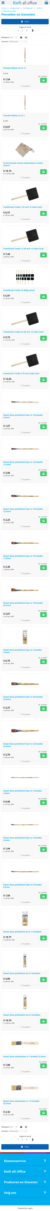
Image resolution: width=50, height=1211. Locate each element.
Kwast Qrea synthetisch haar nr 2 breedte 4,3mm (22, 651)
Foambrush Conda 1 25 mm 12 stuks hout (22, 207)
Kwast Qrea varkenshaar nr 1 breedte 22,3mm (24, 1056)
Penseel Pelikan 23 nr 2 (14, 115)
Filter (25, 21)
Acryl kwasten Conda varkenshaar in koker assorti (23, 164)
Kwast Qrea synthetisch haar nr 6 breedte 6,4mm (22, 838)
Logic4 (30, 1208)
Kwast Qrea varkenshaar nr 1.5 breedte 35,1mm (21, 1102)
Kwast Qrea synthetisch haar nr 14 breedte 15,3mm (23, 510)
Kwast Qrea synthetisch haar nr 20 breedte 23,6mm (23, 698)
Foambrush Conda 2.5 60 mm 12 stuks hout (23, 332)
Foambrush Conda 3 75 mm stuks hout (21, 373)
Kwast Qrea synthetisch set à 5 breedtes (21, 1015)
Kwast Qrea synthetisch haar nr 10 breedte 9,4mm (23, 416)
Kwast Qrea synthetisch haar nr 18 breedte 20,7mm (23, 604)
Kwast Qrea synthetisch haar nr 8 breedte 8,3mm (22, 885)
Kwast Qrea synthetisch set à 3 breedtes (21, 973)
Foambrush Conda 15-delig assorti (19, 290)
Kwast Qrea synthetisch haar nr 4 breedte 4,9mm (22, 791)
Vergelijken (26, 86)
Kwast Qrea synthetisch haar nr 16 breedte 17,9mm (23, 557)
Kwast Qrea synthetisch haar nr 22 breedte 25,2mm (23, 745)
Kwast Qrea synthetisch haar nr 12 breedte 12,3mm (23, 463)
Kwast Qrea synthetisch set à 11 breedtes (22, 931)
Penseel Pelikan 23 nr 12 (14, 68)
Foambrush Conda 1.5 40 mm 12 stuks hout (23, 248)
